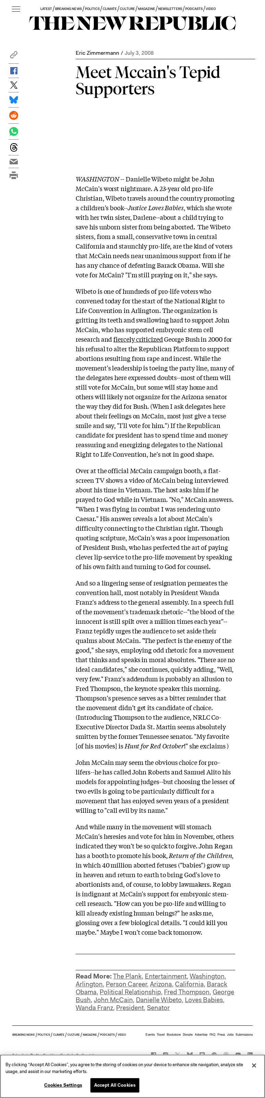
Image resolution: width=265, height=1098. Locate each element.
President (130, 1008)
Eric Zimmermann (97, 52)
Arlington (89, 984)
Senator (158, 1008)
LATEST (46, 9)
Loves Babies (204, 1000)
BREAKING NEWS (68, 9)
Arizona (161, 984)
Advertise (201, 1035)
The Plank (127, 976)
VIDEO (211, 9)
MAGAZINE (146, 9)
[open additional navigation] (16, 9)
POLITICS (92, 9)
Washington (207, 976)
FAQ (212, 1035)
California (189, 984)
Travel (161, 1035)
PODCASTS (194, 9)
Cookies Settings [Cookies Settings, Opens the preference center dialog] (63, 1085)
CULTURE (127, 9)
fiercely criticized (138, 339)
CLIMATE (110, 9)
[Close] (254, 1065)
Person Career (126, 984)
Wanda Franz (94, 1008)
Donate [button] (188, 1035)
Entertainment (166, 976)
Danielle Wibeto (159, 1000)
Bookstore (174, 1035)
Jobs (230, 1035)
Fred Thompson (187, 992)
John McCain (113, 1000)
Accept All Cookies (115, 1085)
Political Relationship (130, 992)
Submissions (244, 1035)
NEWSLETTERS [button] (170, 9)
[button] (14, 57)
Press (221, 1035)
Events (150, 1035)
